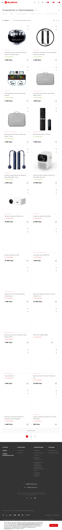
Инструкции (8, 528)
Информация (38, 447)
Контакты (20, 452)
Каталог (5, 447)
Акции (4, 450)
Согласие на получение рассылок (37, 474)
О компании (20, 450)
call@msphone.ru (32, 487)
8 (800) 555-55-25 (31, 484)
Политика (36, 455)
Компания (21, 447)
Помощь (51, 447)
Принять (54, 525)
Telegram (31, 498)
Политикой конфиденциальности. (28, 523)
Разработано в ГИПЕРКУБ (52, 515)
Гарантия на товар (53, 452)
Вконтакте (27, 498)
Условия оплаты (38, 452)
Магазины (37, 450)
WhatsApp (35, 498)
